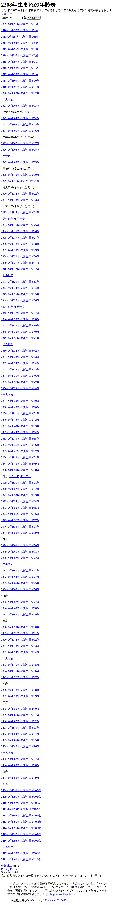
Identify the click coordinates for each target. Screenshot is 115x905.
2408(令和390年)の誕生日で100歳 (21, 790)
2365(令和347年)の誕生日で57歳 (20, 451)
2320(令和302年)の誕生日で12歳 (20, 93)
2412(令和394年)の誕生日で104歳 (21, 815)
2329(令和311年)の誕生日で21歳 (20, 181)
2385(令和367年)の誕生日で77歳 (20, 601)
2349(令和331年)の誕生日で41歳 (20, 338)
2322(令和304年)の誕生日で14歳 (20, 118)
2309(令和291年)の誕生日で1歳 (19, 24)
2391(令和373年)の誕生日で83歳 (20, 645)
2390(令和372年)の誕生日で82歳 (20, 639)
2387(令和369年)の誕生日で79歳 (20, 614)
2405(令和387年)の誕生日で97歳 (20, 759)
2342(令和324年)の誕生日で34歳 (20, 287)
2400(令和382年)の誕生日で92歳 (20, 721)
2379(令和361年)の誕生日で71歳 (20, 551)
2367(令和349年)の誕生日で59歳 (20, 463)
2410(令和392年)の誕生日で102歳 (21, 803)
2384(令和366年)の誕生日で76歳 (20, 589)
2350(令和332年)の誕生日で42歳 (20, 350)
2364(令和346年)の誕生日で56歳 (20, 444)
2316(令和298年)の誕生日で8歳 (19, 68)
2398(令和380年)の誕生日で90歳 (20, 708)
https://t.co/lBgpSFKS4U (64, 894)
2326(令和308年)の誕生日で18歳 (20, 149)
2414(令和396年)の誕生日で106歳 (21, 828)
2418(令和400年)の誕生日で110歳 (21, 859)
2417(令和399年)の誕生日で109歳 (21, 853)
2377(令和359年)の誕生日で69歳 (20, 532)
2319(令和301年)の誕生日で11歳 (20, 86)
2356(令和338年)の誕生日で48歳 (20, 388)
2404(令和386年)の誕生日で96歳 (20, 746)
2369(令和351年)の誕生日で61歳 (20, 482)
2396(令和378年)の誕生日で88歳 (20, 689)
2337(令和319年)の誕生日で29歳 (20, 250)
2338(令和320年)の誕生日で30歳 (20, 256)
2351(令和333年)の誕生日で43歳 (20, 357)
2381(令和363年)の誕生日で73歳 (20, 570)
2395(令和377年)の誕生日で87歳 (20, 677)
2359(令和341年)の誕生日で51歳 (20, 413)
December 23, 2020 (55, 900)
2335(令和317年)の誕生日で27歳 (20, 237)
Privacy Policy (9, 869)
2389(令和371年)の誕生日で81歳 (20, 633)
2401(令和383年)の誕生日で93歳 (20, 727)
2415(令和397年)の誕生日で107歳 (21, 834)
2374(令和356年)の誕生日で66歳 (20, 514)
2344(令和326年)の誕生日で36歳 (20, 300)
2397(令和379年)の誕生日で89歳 (20, 696)
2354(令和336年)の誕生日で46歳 (20, 375)
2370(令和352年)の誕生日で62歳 (20, 488)
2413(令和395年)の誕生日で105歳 (21, 821)
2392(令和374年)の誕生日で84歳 (20, 652)
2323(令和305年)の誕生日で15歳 (20, 124)
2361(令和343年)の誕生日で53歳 (20, 426)
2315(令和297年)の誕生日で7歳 (19, 61)
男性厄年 (8, 218)
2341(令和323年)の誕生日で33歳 (20, 281)
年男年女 (8, 99)
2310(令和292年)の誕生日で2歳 (19, 30)
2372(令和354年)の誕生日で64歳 (20, 501)
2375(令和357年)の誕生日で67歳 (20, 520)
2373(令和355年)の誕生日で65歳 (20, 507)
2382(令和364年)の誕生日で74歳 (20, 576)
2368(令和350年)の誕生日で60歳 (20, 470)
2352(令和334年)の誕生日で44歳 (20, 363)
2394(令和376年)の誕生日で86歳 (20, 671)
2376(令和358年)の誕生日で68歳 (20, 526)
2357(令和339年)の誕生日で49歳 (20, 400)
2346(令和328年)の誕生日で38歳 (20, 319)
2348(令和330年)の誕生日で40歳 (20, 331)
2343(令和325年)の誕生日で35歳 (20, 294)
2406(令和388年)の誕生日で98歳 (20, 765)
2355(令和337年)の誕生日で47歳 (20, 382)
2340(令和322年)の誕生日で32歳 (20, 269)
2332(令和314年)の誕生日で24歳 (20, 212)
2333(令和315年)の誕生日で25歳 (20, 225)
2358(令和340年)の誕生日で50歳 (20, 407)
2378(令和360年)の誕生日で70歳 (20, 545)
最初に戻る (8, 13)
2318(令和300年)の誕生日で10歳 (20, 80)
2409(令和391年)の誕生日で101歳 (21, 796)
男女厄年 (14, 476)
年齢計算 (6, 865)
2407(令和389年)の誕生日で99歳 (20, 777)
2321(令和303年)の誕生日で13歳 (20, 105)
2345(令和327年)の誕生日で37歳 (20, 313)
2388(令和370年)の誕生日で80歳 (20, 627)
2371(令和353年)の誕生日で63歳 (20, 495)
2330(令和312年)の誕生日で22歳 (20, 193)
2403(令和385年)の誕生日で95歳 (20, 740)
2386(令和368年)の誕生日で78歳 (20, 608)
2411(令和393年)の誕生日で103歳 (21, 809)
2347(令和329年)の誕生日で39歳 (20, 325)
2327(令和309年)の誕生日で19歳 (20, 162)
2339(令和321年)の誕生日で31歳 (20, 262)
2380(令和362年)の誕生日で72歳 (20, 558)
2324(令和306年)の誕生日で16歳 (20, 130)
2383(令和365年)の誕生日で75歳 (20, 583)
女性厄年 (8, 155)
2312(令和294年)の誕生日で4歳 (19, 42)
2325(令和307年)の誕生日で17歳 (20, 143)
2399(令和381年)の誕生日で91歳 (20, 715)
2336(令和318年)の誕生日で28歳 (20, 243)
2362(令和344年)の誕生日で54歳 (20, 432)
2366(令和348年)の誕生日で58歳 (20, 457)
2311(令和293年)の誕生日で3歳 (19, 36)
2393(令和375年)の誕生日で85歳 (20, 664)
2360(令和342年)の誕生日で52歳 (20, 419)
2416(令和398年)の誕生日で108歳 (21, 840)
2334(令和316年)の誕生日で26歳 (20, 231)
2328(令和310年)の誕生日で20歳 (20, 174)
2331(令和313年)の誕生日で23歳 (20, 199)
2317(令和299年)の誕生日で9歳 (19, 74)
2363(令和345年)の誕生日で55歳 (20, 438)
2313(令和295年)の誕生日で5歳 (19, 49)
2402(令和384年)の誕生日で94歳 (20, 733)
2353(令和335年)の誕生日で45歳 (20, 369)
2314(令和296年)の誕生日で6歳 (19, 55)
